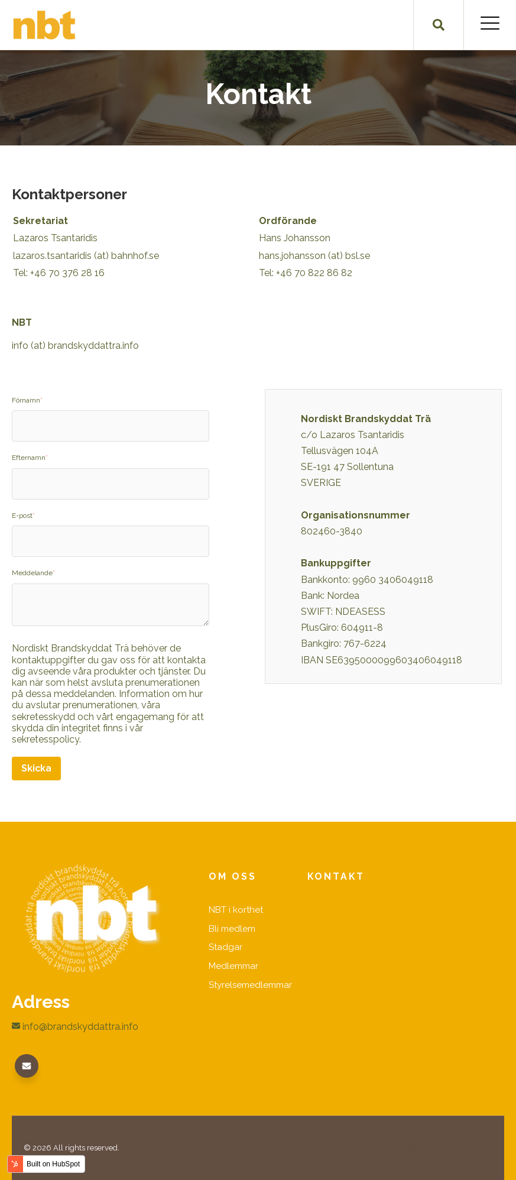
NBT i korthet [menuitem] (236, 910)
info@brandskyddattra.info (75, 1026)
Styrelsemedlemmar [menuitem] (251, 986)
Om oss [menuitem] (233, 877)
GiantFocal (473, 1147)
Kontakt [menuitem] (336, 877)
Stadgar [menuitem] (226, 948)
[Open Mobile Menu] (490, 25)
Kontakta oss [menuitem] (335, 910)
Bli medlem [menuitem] (232, 929)
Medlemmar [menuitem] (234, 967)
